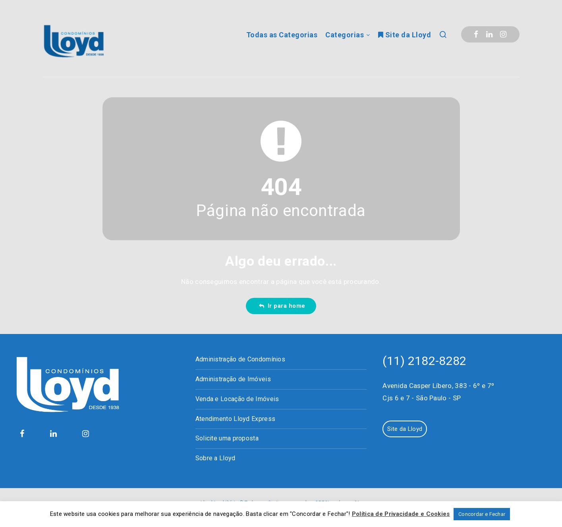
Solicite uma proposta (227, 438)
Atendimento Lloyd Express (235, 419)
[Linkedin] (489, 34)
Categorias (344, 35)
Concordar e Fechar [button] (481, 514)
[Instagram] (503, 34)
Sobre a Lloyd (215, 458)
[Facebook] (476, 34)
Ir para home (282, 305)
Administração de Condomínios (240, 359)
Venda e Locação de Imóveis (237, 399)
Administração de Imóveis (233, 379)
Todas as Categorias (282, 35)
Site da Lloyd (404, 35)
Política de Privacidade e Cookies (401, 513)
